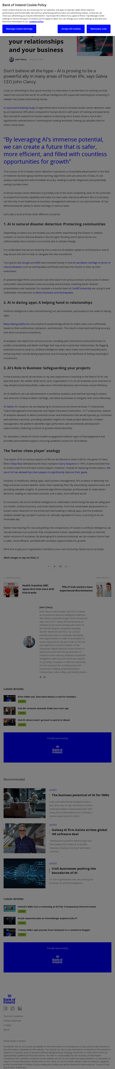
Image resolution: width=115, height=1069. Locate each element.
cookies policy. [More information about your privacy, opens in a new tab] (36, 18)
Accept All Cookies (71, 25)
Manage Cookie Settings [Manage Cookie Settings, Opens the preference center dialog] (19, 25)
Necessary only (99, 25)
